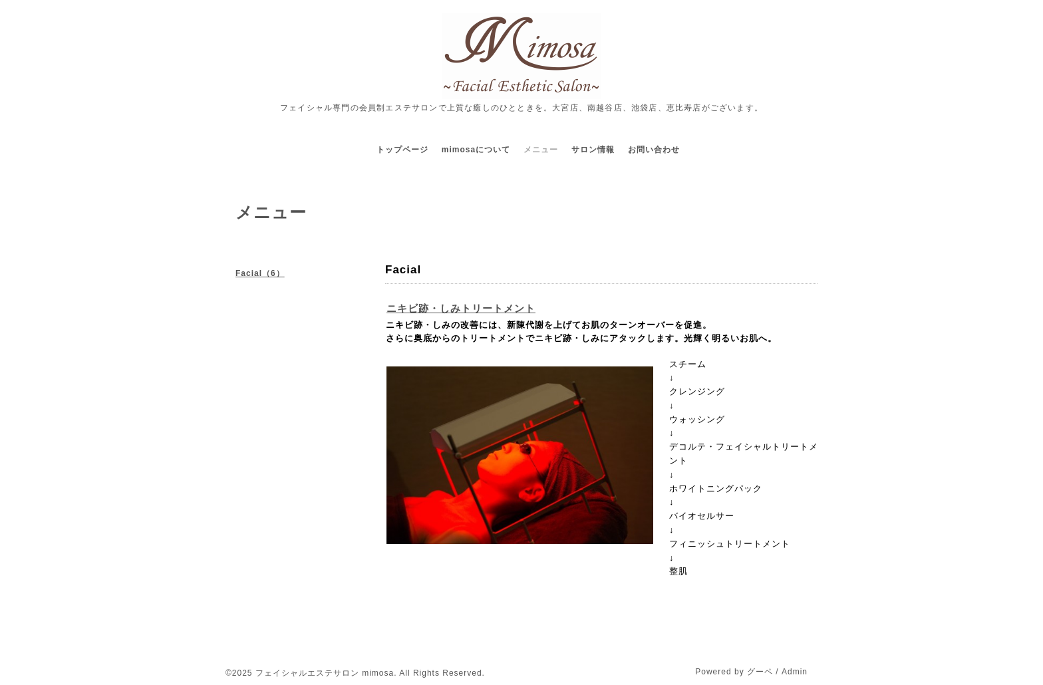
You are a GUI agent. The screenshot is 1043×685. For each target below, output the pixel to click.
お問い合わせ (654, 149)
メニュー (540, 149)
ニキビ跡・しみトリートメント (460, 308)
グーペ (760, 671)
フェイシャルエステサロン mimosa (324, 673)
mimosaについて (476, 149)
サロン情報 (593, 149)
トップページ (402, 149)
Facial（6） (260, 273)
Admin (795, 671)
